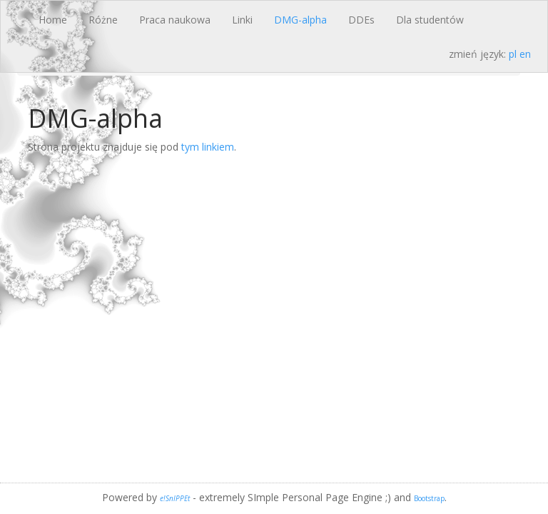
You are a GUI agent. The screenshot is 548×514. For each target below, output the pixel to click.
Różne (103, 19)
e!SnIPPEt (175, 498)
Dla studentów (430, 19)
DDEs (361, 19)
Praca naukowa (174, 19)
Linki (242, 19)
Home (53, 19)
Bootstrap (429, 498)
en (525, 54)
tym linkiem (207, 146)
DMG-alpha (300, 19)
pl (513, 54)
